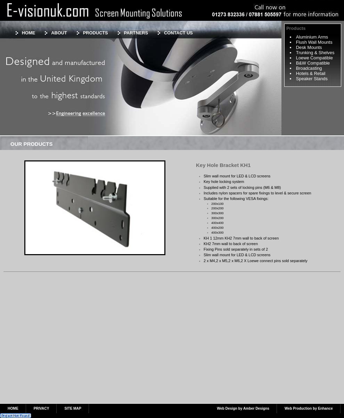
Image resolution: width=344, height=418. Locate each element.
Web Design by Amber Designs (243, 408)
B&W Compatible (313, 63)
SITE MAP (72, 408)
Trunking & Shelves (315, 52)
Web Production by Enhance (309, 408)
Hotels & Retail (311, 73)
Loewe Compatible (314, 57)
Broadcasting (309, 68)
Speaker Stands (312, 78)
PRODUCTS (95, 32)
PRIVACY (41, 408)
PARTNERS (136, 32)
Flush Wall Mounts (314, 42)
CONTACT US (178, 32)
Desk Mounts (309, 47)
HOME (28, 32)
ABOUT (59, 32)
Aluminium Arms (312, 37)
